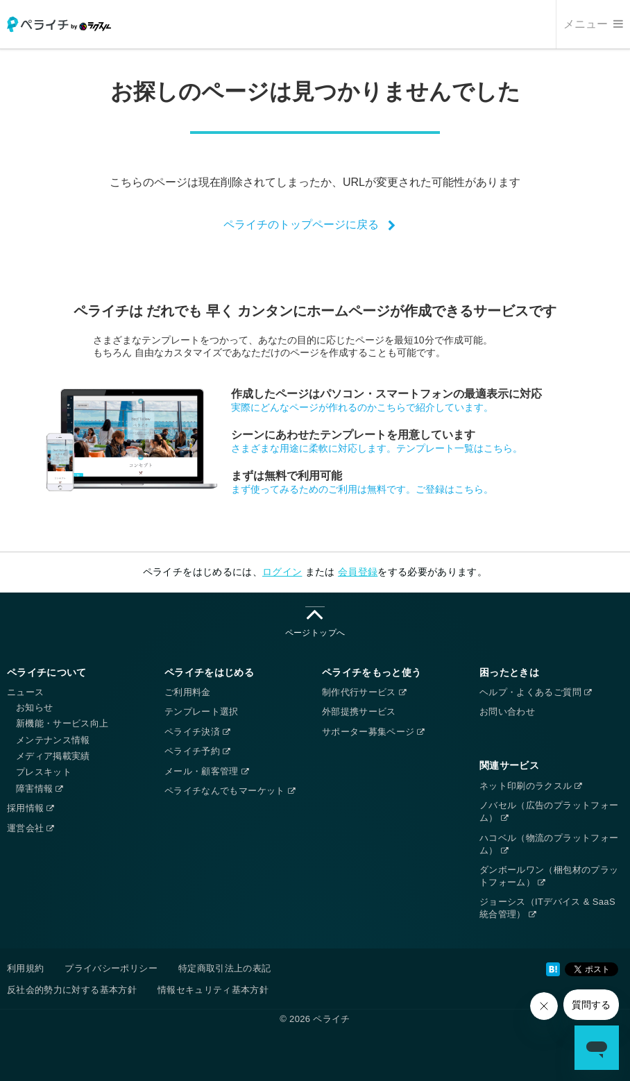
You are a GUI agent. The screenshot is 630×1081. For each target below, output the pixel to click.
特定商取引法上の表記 (224, 968)
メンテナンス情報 (53, 740)
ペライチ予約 (197, 751)
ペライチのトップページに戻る (301, 224)
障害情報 (39, 788)
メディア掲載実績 (53, 756)
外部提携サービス (359, 711)
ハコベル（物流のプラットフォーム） (548, 844)
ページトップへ (315, 622)
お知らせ (34, 707)
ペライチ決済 (197, 731)
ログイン (282, 571)
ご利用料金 (187, 692)
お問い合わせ (507, 711)
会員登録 (357, 571)
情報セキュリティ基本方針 (213, 990)
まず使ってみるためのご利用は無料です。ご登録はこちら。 (362, 489)
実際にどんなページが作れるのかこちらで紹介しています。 (362, 407)
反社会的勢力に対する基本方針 (72, 990)
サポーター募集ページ (373, 731)
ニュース (25, 692)
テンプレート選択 (201, 711)
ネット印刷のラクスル (530, 786)
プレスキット (43, 772)
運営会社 (30, 828)
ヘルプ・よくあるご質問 (535, 692)
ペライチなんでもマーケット (229, 790)
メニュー (593, 24)
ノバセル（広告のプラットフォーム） (548, 811)
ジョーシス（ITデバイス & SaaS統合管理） (547, 907)
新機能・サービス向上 (62, 723)
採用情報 (30, 808)
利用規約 (25, 968)
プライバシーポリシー (111, 968)
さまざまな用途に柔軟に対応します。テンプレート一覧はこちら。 (376, 448)
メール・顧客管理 (206, 771)
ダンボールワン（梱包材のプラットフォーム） (548, 876)
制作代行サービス (364, 692)
